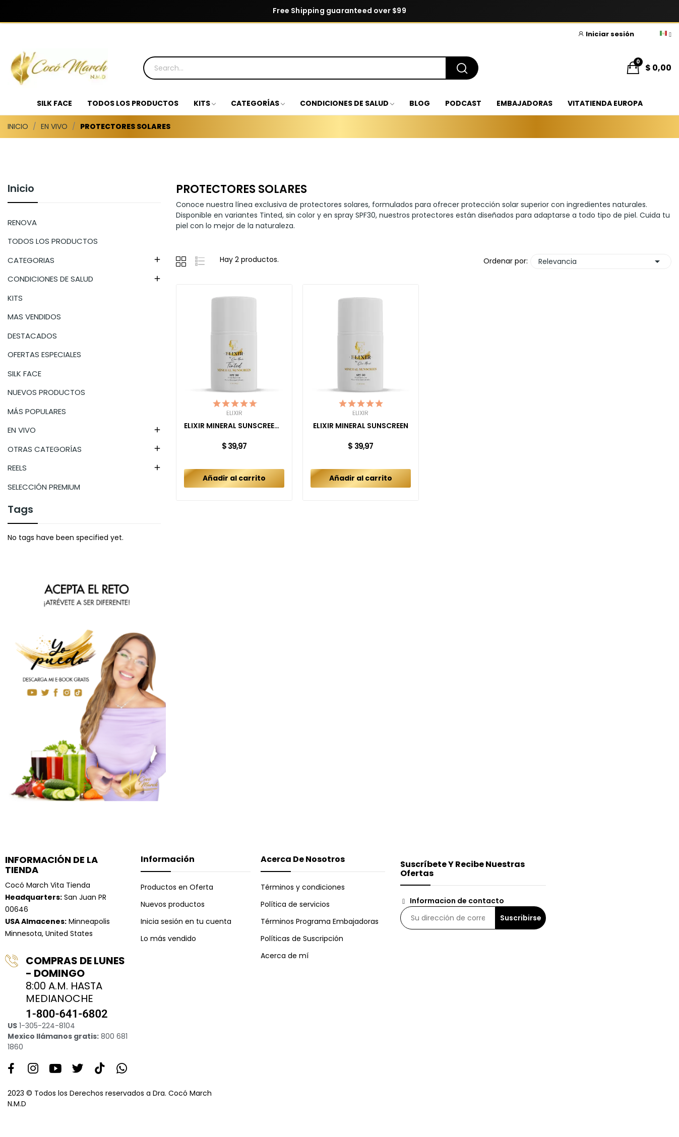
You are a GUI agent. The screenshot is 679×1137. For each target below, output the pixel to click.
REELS (17, 467)
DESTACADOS (32, 335)
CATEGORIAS (31, 260)
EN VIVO (22, 430)
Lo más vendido (168, 938)
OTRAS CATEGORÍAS (45, 449)
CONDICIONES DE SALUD (50, 279)
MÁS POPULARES (37, 411)
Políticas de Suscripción (302, 938)
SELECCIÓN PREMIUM (44, 487)
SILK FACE (24, 373)
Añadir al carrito (234, 478)
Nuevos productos (173, 904)
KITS (15, 298)
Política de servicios (295, 904)
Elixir (234, 413)
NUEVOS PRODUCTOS (46, 392)
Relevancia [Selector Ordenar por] (600, 261)
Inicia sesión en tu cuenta (186, 921)
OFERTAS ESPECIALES (44, 354)
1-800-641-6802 (66, 1014)
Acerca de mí (284, 956)
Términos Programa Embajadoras (320, 921)
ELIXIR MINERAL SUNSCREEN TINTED (234, 426)
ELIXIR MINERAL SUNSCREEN (360, 426)
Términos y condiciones (303, 887)
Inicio (21, 189)
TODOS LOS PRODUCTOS (53, 241)
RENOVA (22, 222)
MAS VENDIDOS (34, 316)
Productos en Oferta (177, 887)
